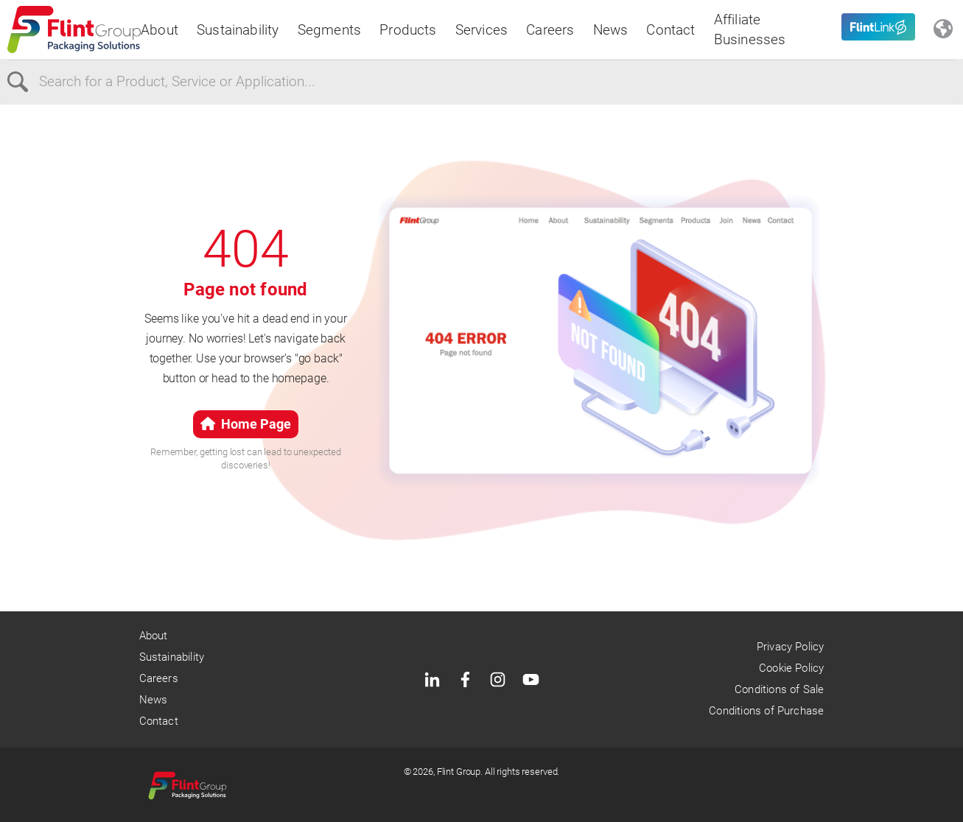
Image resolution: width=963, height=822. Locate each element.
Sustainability (238, 29)
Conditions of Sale (779, 689)
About (159, 29)
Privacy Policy (790, 646)
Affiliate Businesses (750, 29)
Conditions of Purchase (766, 710)
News (610, 29)
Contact (670, 29)
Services (481, 29)
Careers (550, 29)
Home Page (245, 424)
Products (408, 29)
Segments (330, 29)
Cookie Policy (791, 668)
